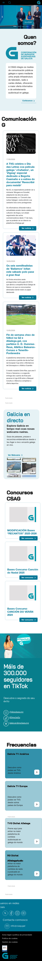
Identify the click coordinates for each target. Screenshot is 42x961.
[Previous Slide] (2, 17)
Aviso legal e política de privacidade (17, 935)
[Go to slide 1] (15, 26)
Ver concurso (27, 538)
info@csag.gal (18, 925)
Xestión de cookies (10, 942)
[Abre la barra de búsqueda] (9, 2)
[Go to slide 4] (27, 26)
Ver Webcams (14, 455)
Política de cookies (10, 938)
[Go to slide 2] (19, 26)
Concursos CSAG (20, 495)
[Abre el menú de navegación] (3, 2)
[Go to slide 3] (23, 26)
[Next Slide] (40, 17)
